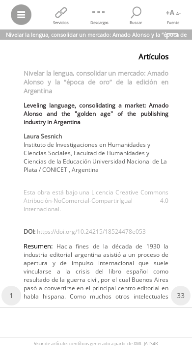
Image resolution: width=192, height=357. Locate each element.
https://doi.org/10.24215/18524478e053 (91, 231)
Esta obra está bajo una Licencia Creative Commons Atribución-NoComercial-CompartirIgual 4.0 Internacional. (96, 200)
